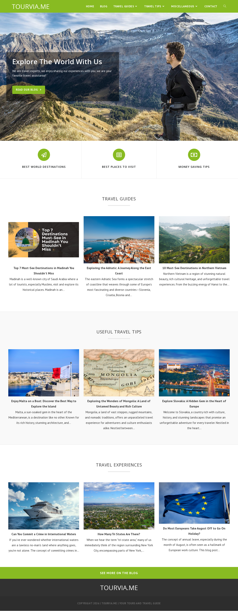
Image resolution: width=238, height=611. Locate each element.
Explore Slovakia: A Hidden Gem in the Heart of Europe (194, 403)
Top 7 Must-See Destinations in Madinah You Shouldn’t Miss (43, 270)
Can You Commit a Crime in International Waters (43, 534)
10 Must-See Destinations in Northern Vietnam (194, 268)
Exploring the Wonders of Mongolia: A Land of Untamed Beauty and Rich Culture (118, 403)
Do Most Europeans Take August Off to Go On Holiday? (194, 531)
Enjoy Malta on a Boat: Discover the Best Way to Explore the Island (43, 403)
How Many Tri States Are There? (119, 534)
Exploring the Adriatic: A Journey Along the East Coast (119, 270)
